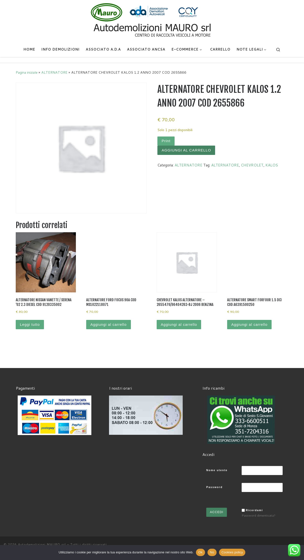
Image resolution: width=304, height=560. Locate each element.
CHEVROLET (252, 165)
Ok (200, 552)
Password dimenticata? (259, 515)
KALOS (271, 165)
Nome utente (217, 470)
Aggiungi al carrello (186, 150)
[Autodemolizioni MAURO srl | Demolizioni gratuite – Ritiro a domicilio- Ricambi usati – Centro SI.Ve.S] (152, 20)
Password (214, 487)
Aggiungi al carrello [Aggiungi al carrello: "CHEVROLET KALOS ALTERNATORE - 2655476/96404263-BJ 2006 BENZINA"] (179, 324)
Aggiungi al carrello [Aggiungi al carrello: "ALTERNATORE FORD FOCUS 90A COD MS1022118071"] (108, 324)
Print (166, 141)
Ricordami (254, 510)
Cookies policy (232, 552)
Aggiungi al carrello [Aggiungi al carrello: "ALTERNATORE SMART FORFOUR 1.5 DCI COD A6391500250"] (249, 324)
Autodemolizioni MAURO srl (42, 544)
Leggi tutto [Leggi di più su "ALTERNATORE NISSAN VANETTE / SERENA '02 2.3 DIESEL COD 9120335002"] (30, 324)
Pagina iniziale (27, 72)
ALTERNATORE (54, 72)
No (212, 552)
